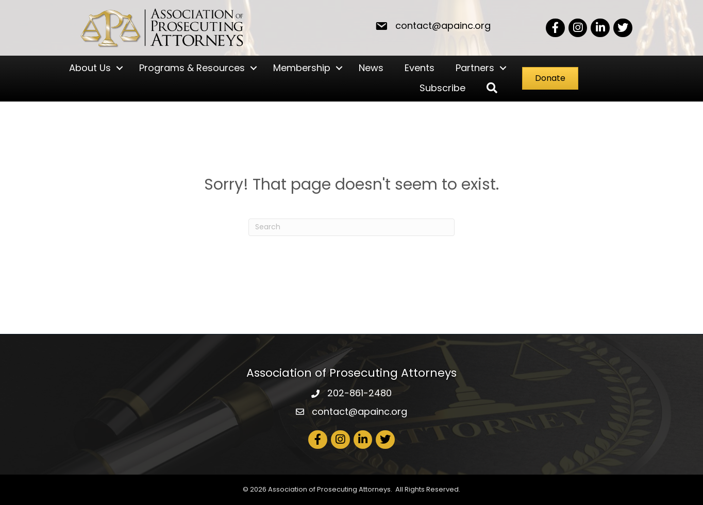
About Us (90, 67)
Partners (475, 67)
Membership (301, 67)
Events (419, 67)
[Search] (351, 227)
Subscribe (442, 87)
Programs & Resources (192, 67)
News (371, 67)
